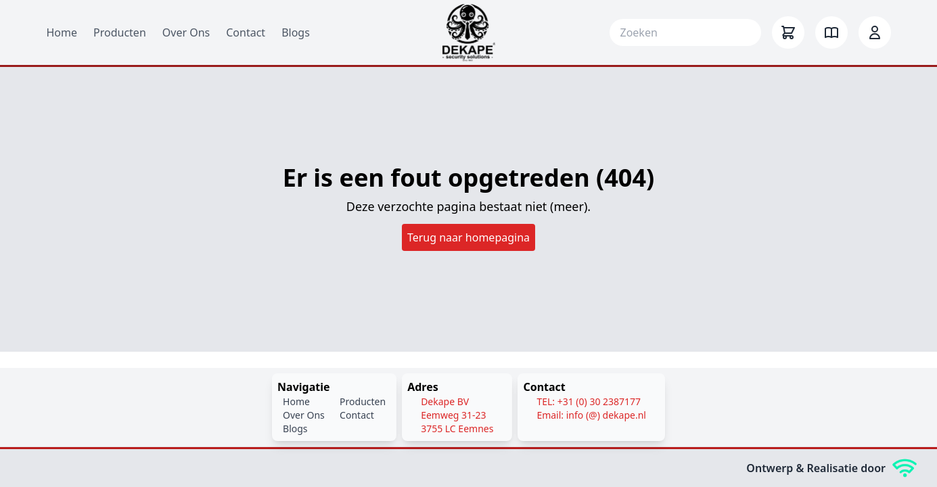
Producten (119, 32)
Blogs (295, 32)
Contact (245, 32)
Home (62, 32)
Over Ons (186, 32)
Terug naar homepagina (468, 237)
